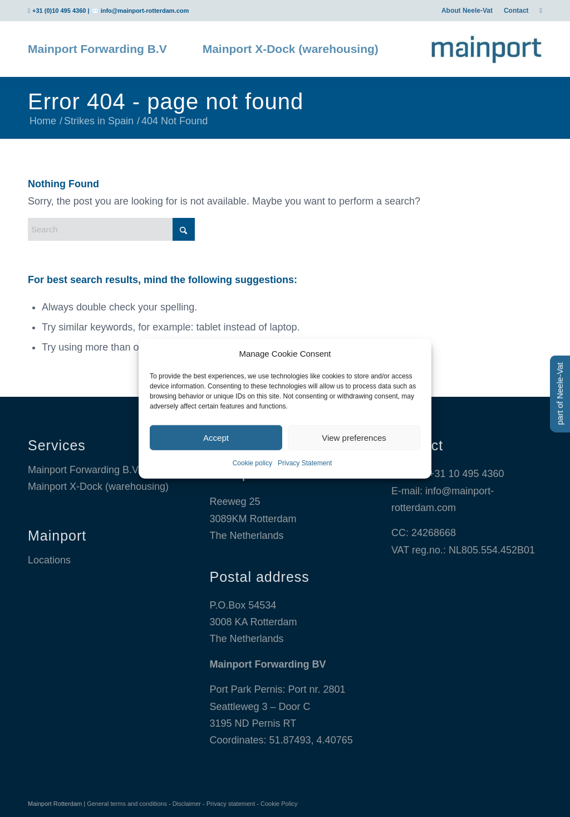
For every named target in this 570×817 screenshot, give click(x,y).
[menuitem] (467, 10)
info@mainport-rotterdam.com (145, 10)
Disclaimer (187, 803)
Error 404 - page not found (165, 101)
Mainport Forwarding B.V (83, 469)
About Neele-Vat (467, 10)
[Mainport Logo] (486, 49)
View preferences (354, 437)
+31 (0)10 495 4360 (59, 10)
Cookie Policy (279, 803)
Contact (516, 10)
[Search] (111, 229)
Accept (216, 437)
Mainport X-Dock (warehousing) (98, 486)
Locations (49, 560)
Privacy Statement (305, 463)
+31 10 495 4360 (466, 473)
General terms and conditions (127, 803)
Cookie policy (252, 463)
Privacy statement (231, 803)
